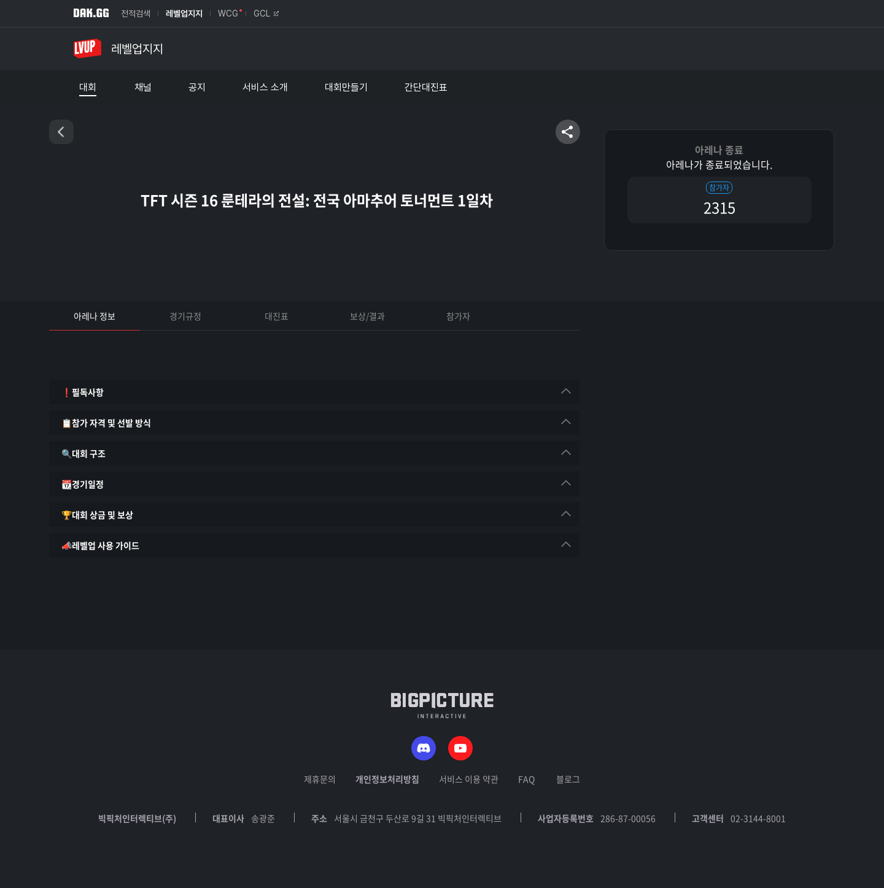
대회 (87, 88)
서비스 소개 (265, 88)
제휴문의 (320, 779)
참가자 (458, 316)
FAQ (526, 779)
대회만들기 (346, 88)
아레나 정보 (94, 316)
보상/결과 (367, 316)
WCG (228, 13)
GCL (266, 13)
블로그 (568, 779)
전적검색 (135, 13)
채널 (143, 88)
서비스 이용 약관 (468, 779)
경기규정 (185, 316)
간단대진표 (426, 88)
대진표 (277, 316)
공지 (197, 88)
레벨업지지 (184, 13)
